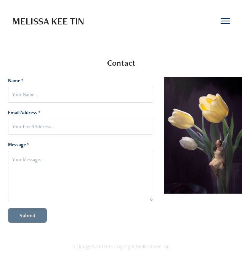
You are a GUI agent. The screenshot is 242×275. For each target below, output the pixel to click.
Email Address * (24, 113)
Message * (18, 145)
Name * (15, 81)
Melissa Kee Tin (48, 21)
